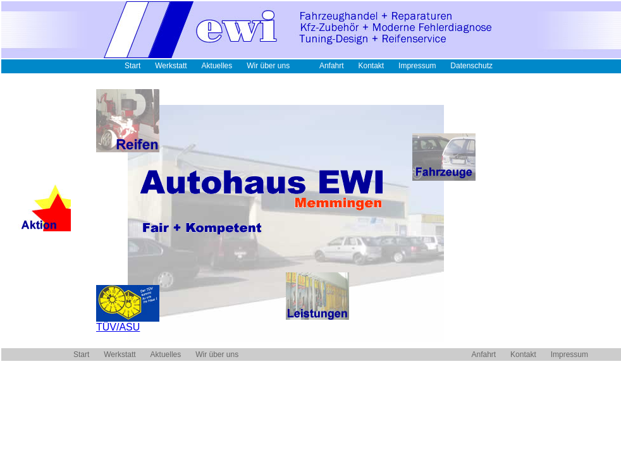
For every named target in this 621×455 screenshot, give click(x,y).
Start (132, 65)
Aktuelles (217, 65)
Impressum (417, 65)
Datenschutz (471, 65)
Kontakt (371, 65)
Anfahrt (331, 65)
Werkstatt (171, 65)
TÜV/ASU (127, 322)
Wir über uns (268, 65)
